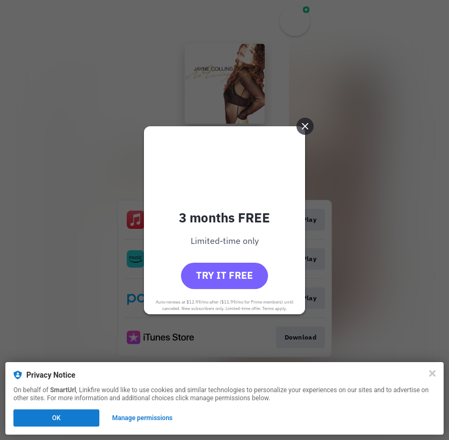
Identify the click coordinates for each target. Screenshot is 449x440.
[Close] (432, 373)
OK (56, 418)
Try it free (224, 275)
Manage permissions (142, 418)
